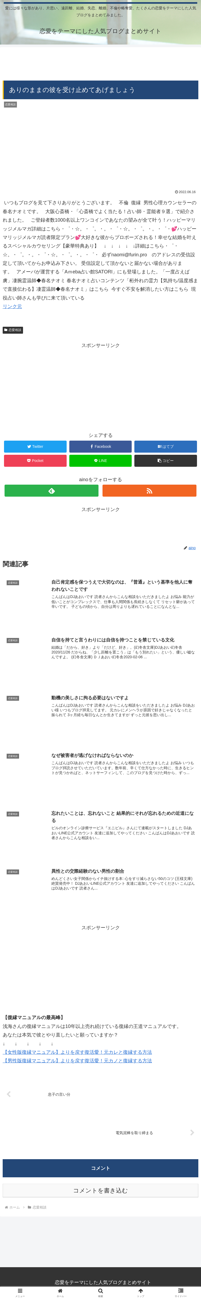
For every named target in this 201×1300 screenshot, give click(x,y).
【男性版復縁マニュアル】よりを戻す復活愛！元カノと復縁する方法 (77, 1061)
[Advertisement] (100, 62)
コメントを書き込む (100, 1191)
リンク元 (12, 306)
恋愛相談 (12, 330)
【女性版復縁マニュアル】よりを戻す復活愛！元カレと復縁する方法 (77, 1053)
